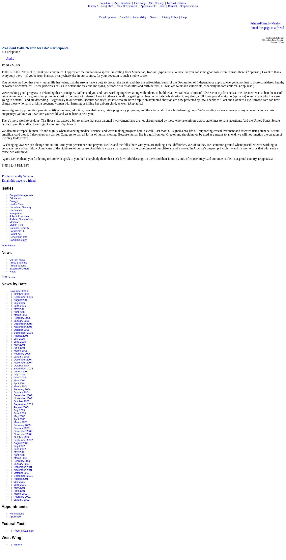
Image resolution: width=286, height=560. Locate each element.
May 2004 (19, 380)
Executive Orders (19, 268)
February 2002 (22, 460)
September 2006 (23, 297)
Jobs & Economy (19, 216)
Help (184, 17)
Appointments (148, 6)
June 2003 (20, 413)
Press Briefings (18, 262)
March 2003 (20, 422)
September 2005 (23, 332)
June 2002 (20, 449)
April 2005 (19, 347)
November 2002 (23, 434)
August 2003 (21, 407)
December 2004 (23, 359)
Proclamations (18, 265)
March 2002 (20, 457)
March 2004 (20, 386)
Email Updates (107, 17)
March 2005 (20, 350)
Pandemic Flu (17, 231)
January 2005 (21, 356)
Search (154, 17)
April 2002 (19, 454)
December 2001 (23, 466)
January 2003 (21, 428)
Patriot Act (15, 234)
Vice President (122, 3)
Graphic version (189, 6)
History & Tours (97, 6)
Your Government (127, 6)
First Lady (139, 3)
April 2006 (19, 311)
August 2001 (21, 478)
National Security (19, 228)
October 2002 (21, 437)
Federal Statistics (24, 530)
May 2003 (19, 416)
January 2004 (21, 392)
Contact (172, 6)
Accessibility (139, 17)
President (105, 3)
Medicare (15, 222)
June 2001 (20, 484)
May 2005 (19, 344)
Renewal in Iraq (18, 236)
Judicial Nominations (21, 219)
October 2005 (21, 329)
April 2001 (19, 490)
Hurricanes (16, 210)
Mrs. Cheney (156, 3)
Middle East (16, 225)
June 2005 (20, 341)
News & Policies (176, 3)
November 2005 (23, 326)
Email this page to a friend (267, 27)
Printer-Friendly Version (265, 23)
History (18, 544)
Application (16, 516)
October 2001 (21, 472)
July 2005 (19, 338)
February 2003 (22, 425)
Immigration (16, 213)
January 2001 (21, 499)
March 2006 (20, 314)
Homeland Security (20, 207)
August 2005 (21, 335)
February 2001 (22, 496)
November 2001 (23, 469)
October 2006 (21, 294)
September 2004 (23, 368)
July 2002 (19, 446)
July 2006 (19, 302)
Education (15, 198)
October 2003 (21, 401)
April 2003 (19, 419)
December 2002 (23, 431)
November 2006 (19, 291)
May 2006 (19, 308)
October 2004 (21, 365)
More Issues (9, 245)
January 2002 (21, 463)
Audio (10, 58)
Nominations (17, 513)
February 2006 (22, 317)
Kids (110, 6)
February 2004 (22, 389)
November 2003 (23, 398)
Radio (13, 271)
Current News (17, 259)
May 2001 (19, 487)
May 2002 (19, 452)
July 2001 (19, 481)
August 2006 (21, 299)
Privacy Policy (170, 17)
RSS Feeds (8, 277)
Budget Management (22, 195)
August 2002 (21, 443)
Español (124, 17)
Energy (14, 201)
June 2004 (20, 377)
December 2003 (23, 395)
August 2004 (21, 371)
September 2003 (23, 404)
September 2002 (23, 440)
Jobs (162, 6)
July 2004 (19, 374)
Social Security (18, 239)
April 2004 (19, 383)
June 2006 (20, 305)
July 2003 (19, 410)
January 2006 (21, 320)
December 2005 (23, 323)
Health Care (16, 204)
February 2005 (22, 353)
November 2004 (23, 362)
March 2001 (20, 493)
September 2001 (23, 475)
